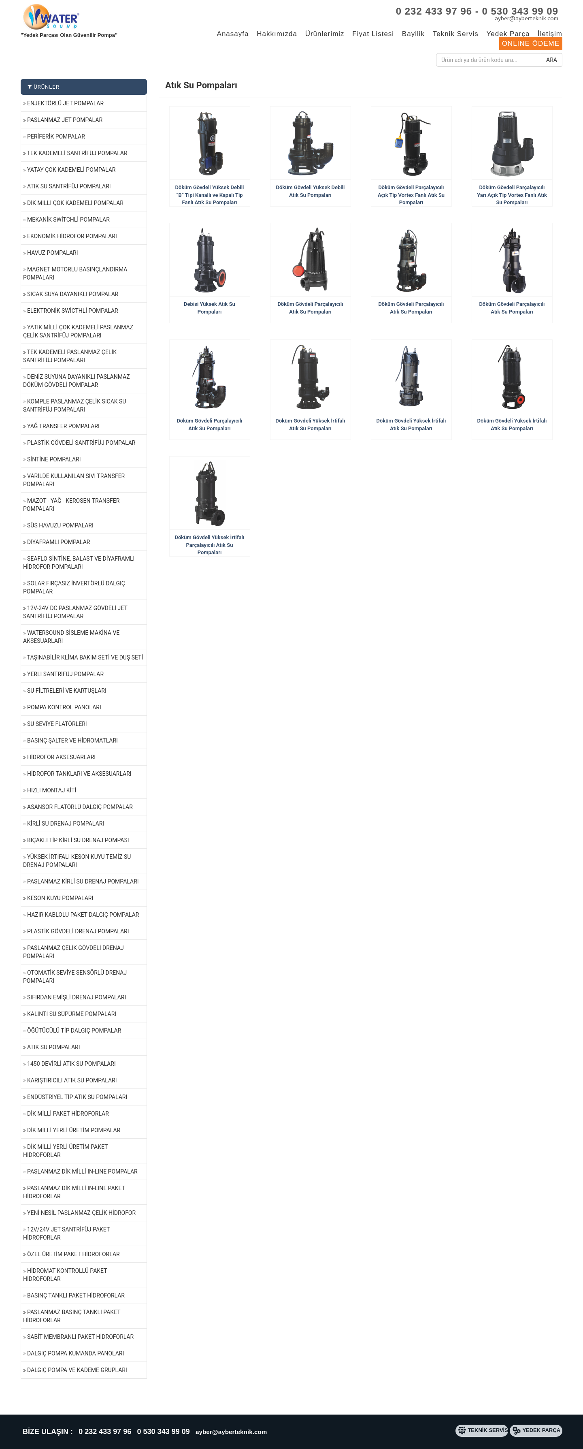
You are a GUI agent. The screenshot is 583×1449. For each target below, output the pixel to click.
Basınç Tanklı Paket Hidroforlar (76, 1295)
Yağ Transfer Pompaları (63, 426)
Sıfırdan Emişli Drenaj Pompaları (76, 997)
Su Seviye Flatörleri (57, 724)
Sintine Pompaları (54, 459)
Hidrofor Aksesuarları (61, 757)
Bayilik (413, 34)
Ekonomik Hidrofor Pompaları (72, 236)
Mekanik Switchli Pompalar (68, 219)
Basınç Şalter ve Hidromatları (72, 740)
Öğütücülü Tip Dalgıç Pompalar (74, 1030)
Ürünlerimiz (325, 34)
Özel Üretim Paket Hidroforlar (73, 1254)
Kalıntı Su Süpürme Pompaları (71, 1014)
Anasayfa (233, 34)
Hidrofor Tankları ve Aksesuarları (79, 773)
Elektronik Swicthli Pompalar (72, 310)
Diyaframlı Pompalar (58, 542)
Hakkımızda (277, 34)
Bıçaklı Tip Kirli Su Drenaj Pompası (78, 840)
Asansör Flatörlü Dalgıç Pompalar (80, 807)
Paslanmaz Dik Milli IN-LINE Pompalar (82, 1171)
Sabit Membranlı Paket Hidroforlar (80, 1337)
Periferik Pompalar (56, 136)
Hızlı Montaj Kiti (51, 790)
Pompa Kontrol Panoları (64, 707)
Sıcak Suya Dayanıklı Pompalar (72, 294)
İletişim (550, 34)
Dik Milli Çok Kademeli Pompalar (75, 203)
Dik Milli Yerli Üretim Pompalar (73, 1130)
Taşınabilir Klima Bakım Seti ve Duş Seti (85, 657)
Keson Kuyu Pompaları (60, 898)
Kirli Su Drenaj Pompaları (65, 823)
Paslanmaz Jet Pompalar (64, 120)
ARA (551, 60)
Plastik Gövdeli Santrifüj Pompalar (81, 443)
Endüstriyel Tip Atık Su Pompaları (77, 1097)
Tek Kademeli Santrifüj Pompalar (77, 153)
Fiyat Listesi (373, 34)
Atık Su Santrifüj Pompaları (69, 186)
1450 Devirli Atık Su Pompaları (71, 1064)
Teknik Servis (456, 34)
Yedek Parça (508, 34)
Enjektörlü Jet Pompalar (65, 103)
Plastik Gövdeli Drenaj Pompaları (78, 931)
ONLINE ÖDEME (531, 43)
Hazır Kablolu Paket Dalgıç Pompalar (83, 914)
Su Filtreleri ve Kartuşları (66, 690)
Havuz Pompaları (52, 253)
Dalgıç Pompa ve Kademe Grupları (77, 1370)
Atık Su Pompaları (53, 1047)
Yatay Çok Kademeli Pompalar (71, 169)
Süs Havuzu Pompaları (60, 525)
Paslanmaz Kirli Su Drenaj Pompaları (83, 881)
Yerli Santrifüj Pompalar (65, 674)
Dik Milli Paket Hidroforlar (68, 1113)
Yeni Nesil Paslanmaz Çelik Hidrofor (81, 1213)
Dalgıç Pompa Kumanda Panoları (75, 1353)
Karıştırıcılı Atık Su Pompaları (72, 1080)
